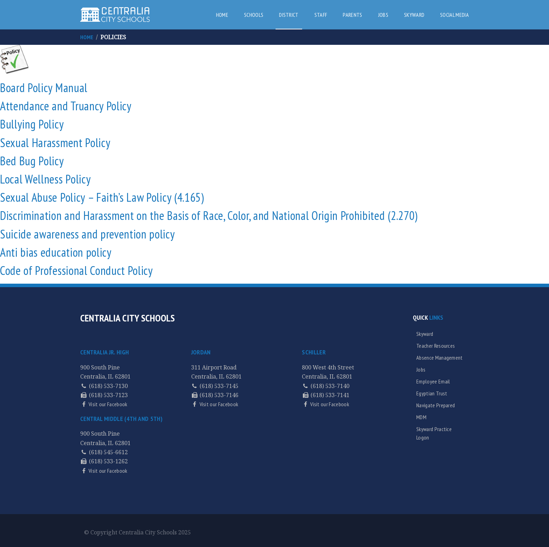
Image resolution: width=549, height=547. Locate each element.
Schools (253, 14)
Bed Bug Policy (32, 160)
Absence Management (439, 357)
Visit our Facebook (107, 404)
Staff (320, 14)
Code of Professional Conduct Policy (76, 270)
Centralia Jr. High (104, 352)
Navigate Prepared (435, 405)
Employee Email (433, 381)
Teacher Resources (435, 345)
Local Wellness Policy (45, 179)
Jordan (201, 352)
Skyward (414, 14)
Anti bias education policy (56, 252)
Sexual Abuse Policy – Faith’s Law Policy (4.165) (102, 197)
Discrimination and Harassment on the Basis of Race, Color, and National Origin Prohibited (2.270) (209, 215)
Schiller (314, 352)
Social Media (454, 14)
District (289, 14)
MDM (421, 417)
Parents (352, 14)
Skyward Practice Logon (434, 433)
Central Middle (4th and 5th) (121, 419)
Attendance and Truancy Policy (66, 105)
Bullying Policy (32, 124)
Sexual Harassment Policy (55, 142)
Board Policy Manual (44, 87)
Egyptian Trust (431, 393)
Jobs (383, 14)
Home (222, 14)
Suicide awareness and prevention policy (87, 234)
